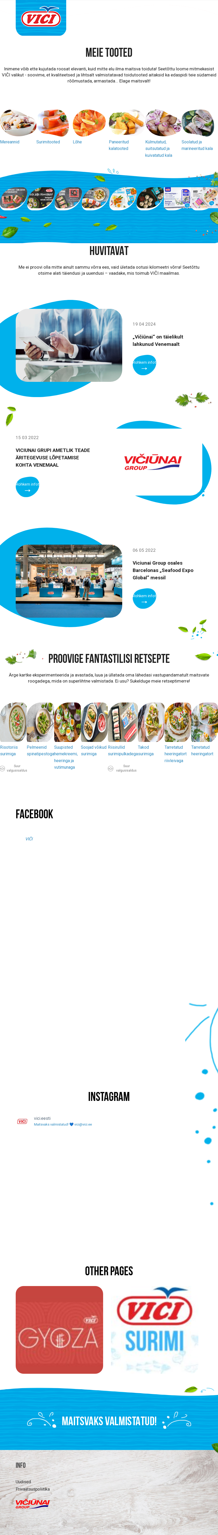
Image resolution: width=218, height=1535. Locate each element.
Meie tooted (109, 53)
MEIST (178, 9)
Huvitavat (126, 9)
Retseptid (155, 9)
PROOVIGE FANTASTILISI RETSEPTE (109, 659)
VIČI (28, 838)
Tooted (100, 9)
